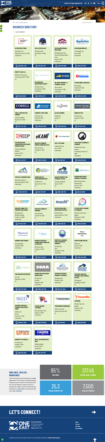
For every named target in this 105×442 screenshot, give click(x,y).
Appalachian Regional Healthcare (61, 49)
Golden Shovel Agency (54, 438)
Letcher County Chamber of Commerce (81, 209)
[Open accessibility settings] (2, 439)
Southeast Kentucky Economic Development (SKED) (21, 307)
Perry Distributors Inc (80, 240)
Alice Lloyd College (40, 48)
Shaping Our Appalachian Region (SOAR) (42, 274)
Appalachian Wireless (80, 48)
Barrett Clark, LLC (20, 72)
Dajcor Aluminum (59, 113)
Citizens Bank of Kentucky (81, 83)
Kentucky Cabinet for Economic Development (21, 209)
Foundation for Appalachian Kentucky (41, 178)
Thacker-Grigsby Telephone (39, 307)
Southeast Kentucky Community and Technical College (81, 275)
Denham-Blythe (78, 113)
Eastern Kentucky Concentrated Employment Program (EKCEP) (22, 144)
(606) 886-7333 (73, 3)
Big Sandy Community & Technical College (61, 83)
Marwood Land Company (21, 240)
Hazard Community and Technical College (61, 178)
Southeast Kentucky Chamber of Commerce (61, 274)
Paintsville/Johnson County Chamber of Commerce (61, 241)
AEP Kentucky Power (20, 48)
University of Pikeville (21, 339)
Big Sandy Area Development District (41, 83)
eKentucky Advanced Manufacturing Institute (42, 144)
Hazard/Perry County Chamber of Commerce (80, 177)
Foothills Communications (22, 177)
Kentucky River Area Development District (61, 209)
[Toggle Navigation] (101, 3)
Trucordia (77, 301)
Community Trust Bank (41, 113)
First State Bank (59, 143)
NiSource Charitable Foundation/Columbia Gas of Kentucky (42, 242)
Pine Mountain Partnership (22, 274)
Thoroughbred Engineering (62, 306)
